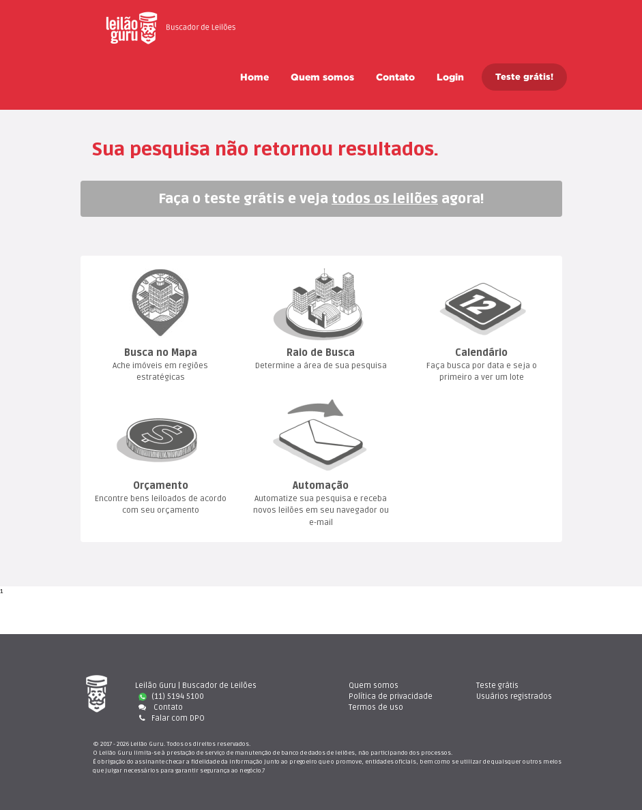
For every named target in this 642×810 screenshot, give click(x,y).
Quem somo (322, 77)
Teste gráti (497, 685)
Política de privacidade (391, 696)
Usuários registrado (514, 696)
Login (450, 77)
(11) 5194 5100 (171, 696)
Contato (395, 77)
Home (254, 77)
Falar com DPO (170, 718)
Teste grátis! (524, 77)
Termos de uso (376, 707)
